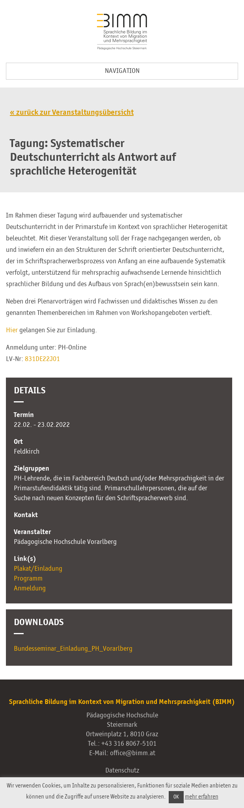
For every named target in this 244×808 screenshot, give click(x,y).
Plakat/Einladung (38, 568)
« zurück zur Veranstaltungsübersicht (72, 113)
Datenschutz (122, 770)
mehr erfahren (201, 797)
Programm (28, 578)
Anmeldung (30, 588)
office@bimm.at (132, 753)
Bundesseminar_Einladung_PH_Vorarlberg (73, 648)
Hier (12, 330)
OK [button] (176, 797)
